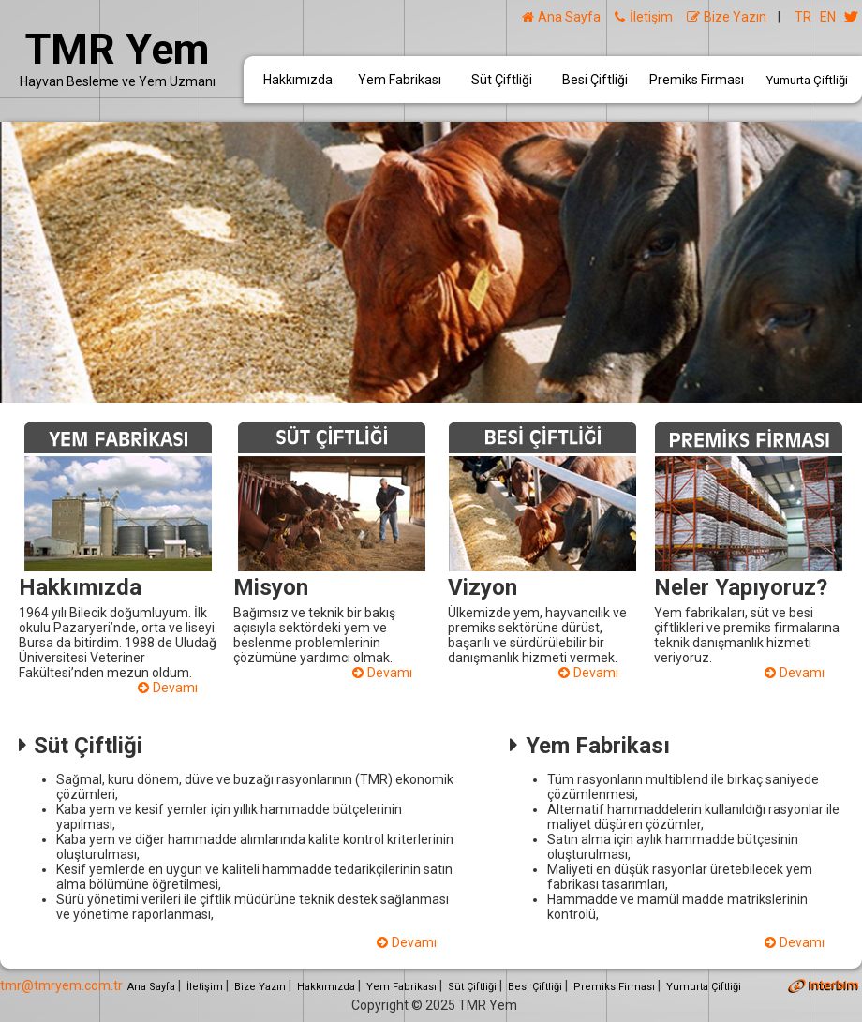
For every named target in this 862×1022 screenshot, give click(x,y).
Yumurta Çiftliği (807, 80)
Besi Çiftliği (595, 79)
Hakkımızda (298, 79)
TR (803, 16)
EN (828, 16)
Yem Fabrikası (399, 79)
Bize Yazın (726, 16)
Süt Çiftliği (501, 79)
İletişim (643, 16)
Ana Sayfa (561, 16)
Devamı (168, 687)
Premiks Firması (696, 79)
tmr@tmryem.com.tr (61, 985)
